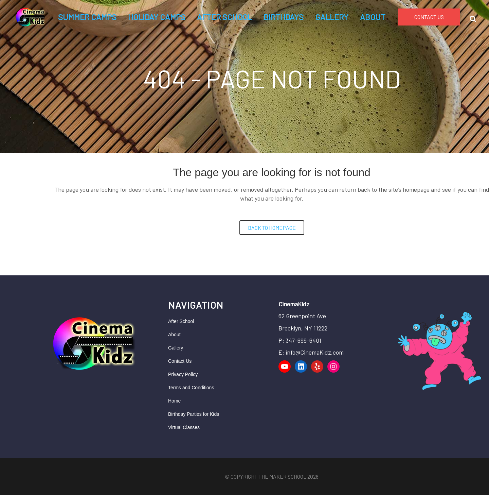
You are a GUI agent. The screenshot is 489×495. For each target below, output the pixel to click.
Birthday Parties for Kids (193, 414)
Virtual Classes (184, 427)
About (174, 334)
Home (174, 401)
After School (181, 321)
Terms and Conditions (191, 387)
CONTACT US (429, 17)
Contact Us (180, 361)
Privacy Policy (183, 374)
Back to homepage (272, 227)
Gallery (175, 348)
